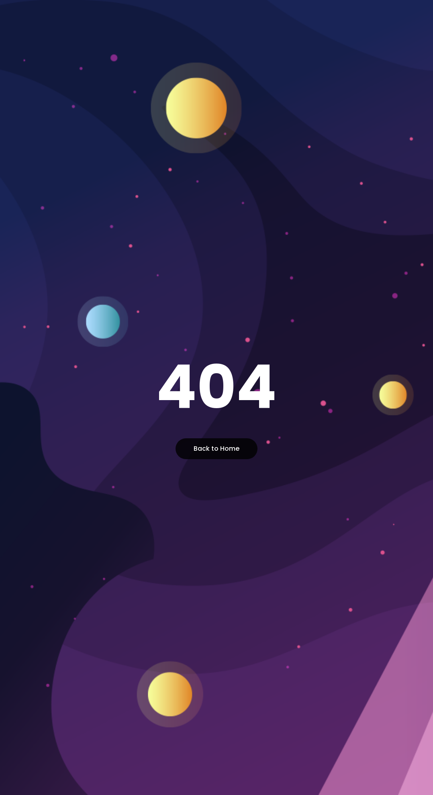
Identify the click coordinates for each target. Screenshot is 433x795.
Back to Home (216, 448)
